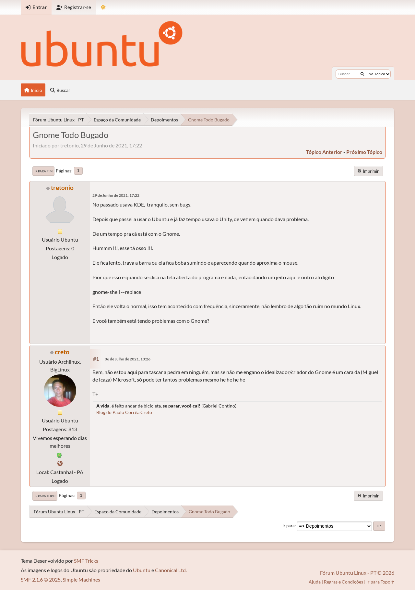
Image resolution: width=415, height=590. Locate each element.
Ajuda (315, 581)
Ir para (288, 525)
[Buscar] (362, 74)
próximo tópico (364, 152)
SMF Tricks (86, 561)
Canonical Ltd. (171, 570)
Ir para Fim (43, 171)
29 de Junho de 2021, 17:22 (115, 195)
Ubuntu (141, 570)
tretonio (62, 187)
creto (62, 352)
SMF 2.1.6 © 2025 (41, 579)
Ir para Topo (44, 496)
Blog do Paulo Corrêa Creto (124, 412)
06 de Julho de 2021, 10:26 (127, 359)
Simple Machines (81, 579)
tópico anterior (324, 152)
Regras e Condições (343, 581)
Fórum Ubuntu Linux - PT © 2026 (357, 573)
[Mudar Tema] (103, 7)
